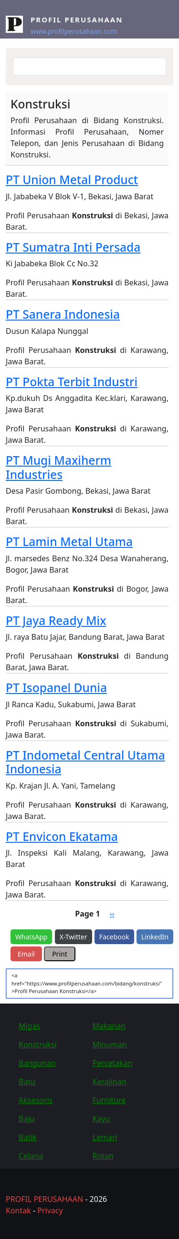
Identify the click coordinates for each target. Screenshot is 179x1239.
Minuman (110, 1044)
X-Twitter (73, 936)
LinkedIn (154, 936)
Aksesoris (36, 1100)
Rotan (103, 1156)
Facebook (114, 936)
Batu (27, 1081)
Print (59, 953)
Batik (28, 1137)
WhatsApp (31, 936)
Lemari (105, 1137)
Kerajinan (109, 1081)
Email (26, 953)
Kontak (18, 1210)
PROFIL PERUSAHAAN (44, 1199)
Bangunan (37, 1063)
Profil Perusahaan (77, 19)
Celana (31, 1156)
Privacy (50, 1210)
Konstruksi (38, 1044)
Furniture (109, 1100)
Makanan (109, 1026)
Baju (26, 1118)
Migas (29, 1026)
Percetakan (113, 1063)
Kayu (101, 1118)
